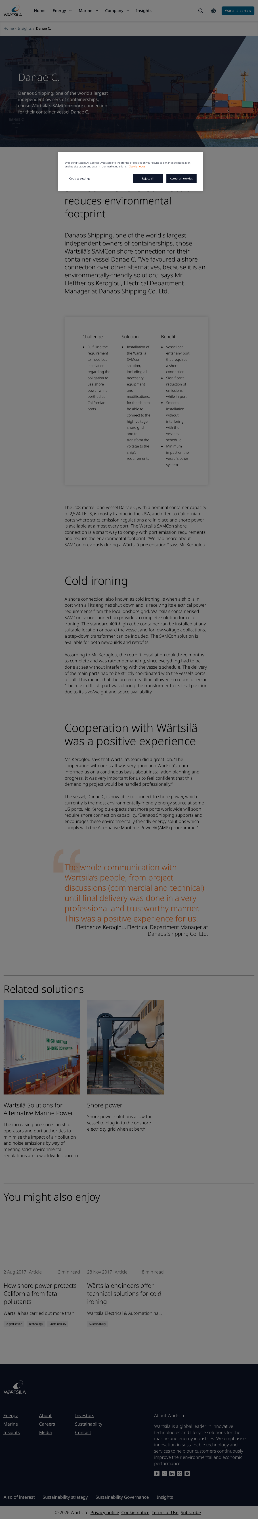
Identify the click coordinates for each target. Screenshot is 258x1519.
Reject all (148, 178)
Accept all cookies (181, 178)
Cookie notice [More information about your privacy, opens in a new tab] (137, 166)
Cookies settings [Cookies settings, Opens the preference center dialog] (79, 178)
